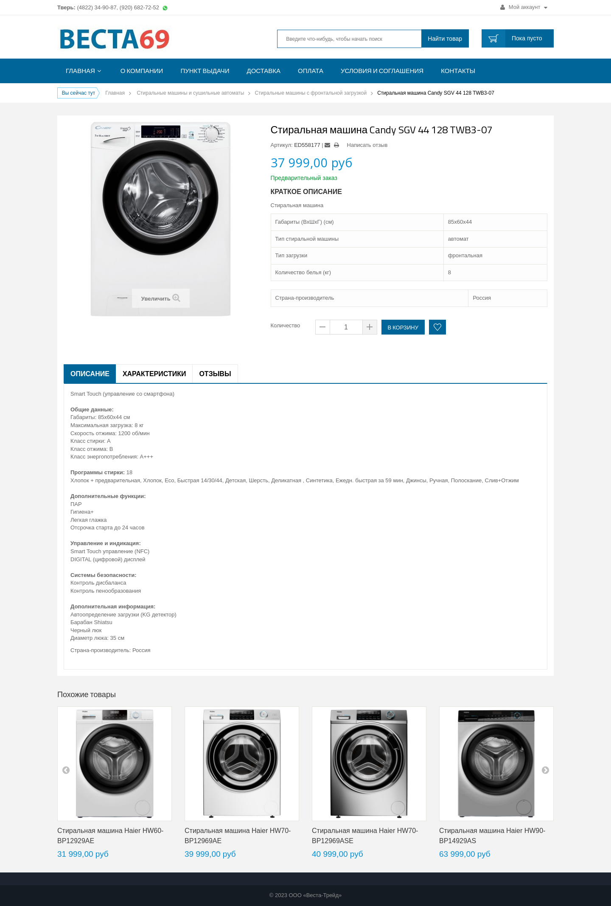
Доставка (264, 71)
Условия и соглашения (382, 71)
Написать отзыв (367, 145)
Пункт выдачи (204, 71)
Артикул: (282, 145)
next (545, 769)
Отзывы (215, 374)
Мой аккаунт (523, 7)
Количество (285, 325)
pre (66, 769)
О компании (142, 71)
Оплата (310, 71)
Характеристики (154, 374)
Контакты (458, 71)
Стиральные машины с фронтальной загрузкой (311, 93)
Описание (89, 374)
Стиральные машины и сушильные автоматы (190, 93)
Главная (80, 71)
